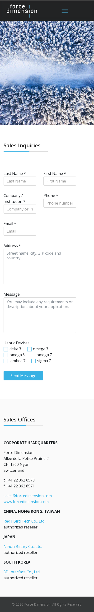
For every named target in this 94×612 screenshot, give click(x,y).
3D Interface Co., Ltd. (22, 572)
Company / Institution (14, 198)
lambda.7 (17, 360)
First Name (54, 173)
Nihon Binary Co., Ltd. (23, 546)
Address (12, 245)
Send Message (23, 375)
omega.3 (40, 348)
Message (12, 294)
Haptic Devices (16, 343)
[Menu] (65, 11)
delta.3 (15, 348)
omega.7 (44, 354)
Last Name (15, 173)
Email (10, 223)
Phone (50, 195)
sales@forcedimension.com (28, 495)
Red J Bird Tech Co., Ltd (24, 521)
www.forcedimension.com (26, 501)
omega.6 (17, 354)
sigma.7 (44, 360)
